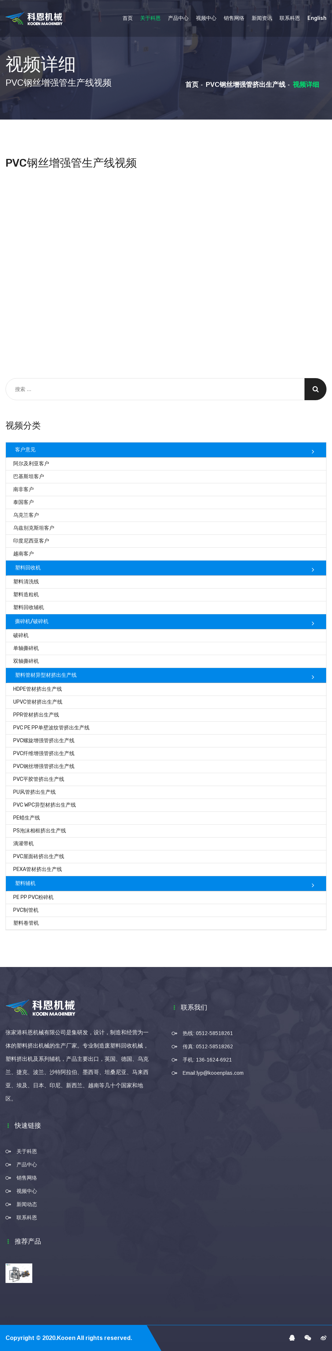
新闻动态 (27, 1204)
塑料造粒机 (26, 594)
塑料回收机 (28, 568)
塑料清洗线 (26, 582)
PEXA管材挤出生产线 (37, 869)
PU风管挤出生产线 (34, 792)
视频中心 (206, 18)
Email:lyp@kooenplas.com (213, 1073)
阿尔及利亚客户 (31, 464)
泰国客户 (23, 502)
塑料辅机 (25, 883)
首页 (128, 18)
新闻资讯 (262, 18)
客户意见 (25, 450)
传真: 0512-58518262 (208, 1046)
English (316, 18)
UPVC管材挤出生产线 (37, 702)
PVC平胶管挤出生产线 (38, 779)
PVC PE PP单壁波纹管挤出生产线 (51, 728)
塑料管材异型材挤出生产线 (46, 675)
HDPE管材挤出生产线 (37, 689)
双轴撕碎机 (26, 661)
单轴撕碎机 (26, 648)
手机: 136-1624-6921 (207, 1060)
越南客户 (23, 554)
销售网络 (234, 18)
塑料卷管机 (26, 923)
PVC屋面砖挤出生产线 (38, 856)
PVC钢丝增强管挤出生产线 (245, 84)
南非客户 (23, 489)
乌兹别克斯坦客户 (33, 528)
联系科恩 (290, 18)
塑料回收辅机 (28, 607)
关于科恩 (150, 18)
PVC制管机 (26, 910)
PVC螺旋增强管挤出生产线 (43, 740)
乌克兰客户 (26, 515)
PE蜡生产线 (26, 818)
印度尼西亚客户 (31, 541)
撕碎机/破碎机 (31, 621)
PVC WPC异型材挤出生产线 (44, 805)
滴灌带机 (23, 843)
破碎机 (21, 635)
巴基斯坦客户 (28, 476)
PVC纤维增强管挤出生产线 (43, 753)
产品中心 (178, 18)
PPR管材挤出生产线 (36, 715)
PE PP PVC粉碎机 (33, 897)
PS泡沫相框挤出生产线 (39, 831)
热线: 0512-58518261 (208, 1033)
